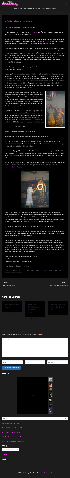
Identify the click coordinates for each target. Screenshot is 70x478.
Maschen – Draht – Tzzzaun (13, 167)
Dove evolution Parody (18, 284)
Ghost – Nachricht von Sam (10, 423)
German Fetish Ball (29, 221)
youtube (19, 274)
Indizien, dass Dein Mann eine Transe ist (58, 306)
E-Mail (27, 362)
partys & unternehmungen (18, 18)
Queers (35, 8)
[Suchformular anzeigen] (66, 3)
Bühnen (20, 8)
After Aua (21, 270)
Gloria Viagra (43, 270)
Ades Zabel (14, 270)
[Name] (12, 362)
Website (50, 362)
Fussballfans (30, 270)
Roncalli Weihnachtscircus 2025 (12, 428)
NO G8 (7, 274)
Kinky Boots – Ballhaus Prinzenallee (13, 441)
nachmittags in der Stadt (29, 249)
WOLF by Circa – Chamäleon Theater (13, 437)
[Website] (57, 362)
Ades (7, 270)
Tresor (36, 32)
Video (13, 274)
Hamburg (48, 8)
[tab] (31, 318)
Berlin (43, 8)
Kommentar (7, 340)
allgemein (7, 18)
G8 (37, 270)
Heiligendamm (53, 270)
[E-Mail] (35, 362)
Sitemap (4, 454)
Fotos (15, 8)
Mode (39, 8)
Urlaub (54, 8)
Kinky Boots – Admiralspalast (11, 432)
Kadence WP (48, 473)
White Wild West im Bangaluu (52, 284)
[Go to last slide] (4, 309)
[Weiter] (65, 309)
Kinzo (60, 270)
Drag (25, 8)
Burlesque (29, 8)
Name (5, 362)
